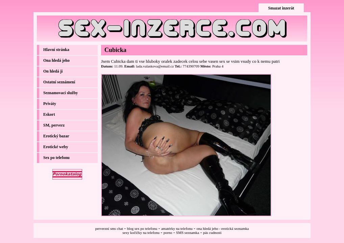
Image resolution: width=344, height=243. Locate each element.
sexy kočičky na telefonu (140, 233)
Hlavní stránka (56, 49)
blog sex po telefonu (142, 228)
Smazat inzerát (281, 8)
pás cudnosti (212, 233)
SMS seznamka (187, 233)
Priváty (49, 103)
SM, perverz (54, 125)
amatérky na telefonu (177, 228)
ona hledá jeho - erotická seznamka (223, 228)
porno (168, 233)
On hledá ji (53, 71)
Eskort (49, 114)
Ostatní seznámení (59, 82)
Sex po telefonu (56, 157)
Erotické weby (55, 146)
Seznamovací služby (60, 92)
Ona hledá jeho (56, 60)
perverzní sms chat (109, 228)
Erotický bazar (56, 136)
